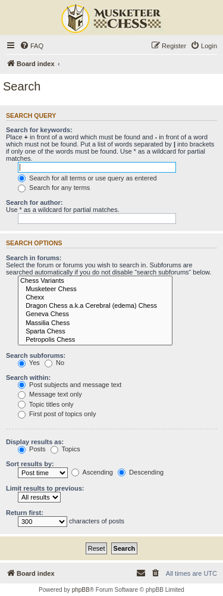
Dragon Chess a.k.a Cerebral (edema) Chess (95, 306)
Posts (32, 449)
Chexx (95, 298)
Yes (29, 362)
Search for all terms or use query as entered (87, 178)
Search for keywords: (39, 129)
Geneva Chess (95, 314)
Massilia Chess (95, 323)
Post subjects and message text (69, 384)
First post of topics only (57, 413)
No (54, 362)
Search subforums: (35, 355)
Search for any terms (54, 187)
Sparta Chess (95, 331)
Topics (65, 449)
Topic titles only (45, 404)
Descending (141, 472)
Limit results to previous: (45, 488)
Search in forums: (34, 257)
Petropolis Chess (95, 340)
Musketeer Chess (95, 289)
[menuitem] (31, 46)
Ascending (92, 472)
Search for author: (34, 202)
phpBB (81, 589)
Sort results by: (30, 463)
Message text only (50, 394)
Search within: (28, 377)
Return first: (24, 512)
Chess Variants (95, 281)
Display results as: (35, 441)
